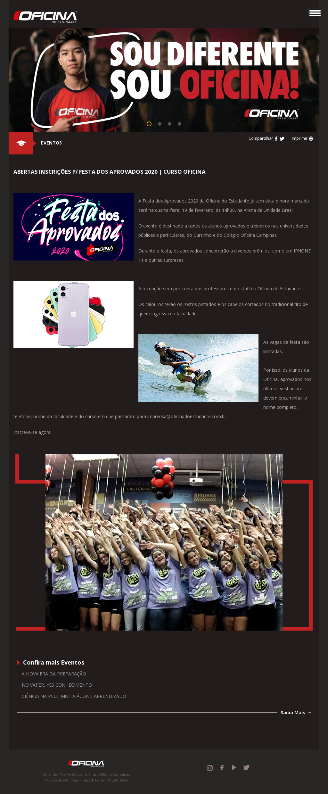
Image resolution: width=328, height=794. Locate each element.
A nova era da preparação (54, 674)
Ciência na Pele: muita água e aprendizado (74, 696)
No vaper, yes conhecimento (57, 685)
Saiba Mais (293, 712)
